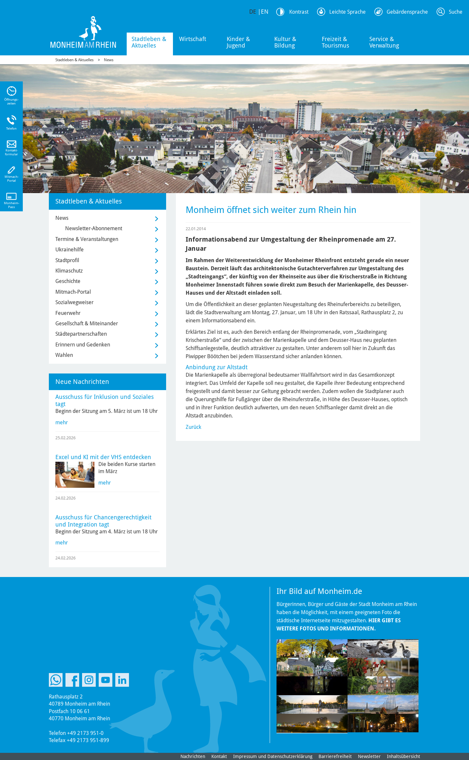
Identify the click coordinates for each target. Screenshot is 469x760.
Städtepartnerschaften (81, 334)
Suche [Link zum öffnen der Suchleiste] (455, 12)
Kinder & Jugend (238, 42)
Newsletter (369, 756)
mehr (61, 422)
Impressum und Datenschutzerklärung (272, 756)
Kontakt (219, 756)
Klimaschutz (69, 271)
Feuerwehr (67, 313)
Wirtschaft (192, 38)
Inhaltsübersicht (403, 756)
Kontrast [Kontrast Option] (298, 12)
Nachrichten (192, 756)
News (108, 60)
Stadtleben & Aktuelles (149, 42)
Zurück (193, 427)
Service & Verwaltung (384, 42)
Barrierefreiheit (335, 756)
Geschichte (67, 281)
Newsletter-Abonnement (93, 228)
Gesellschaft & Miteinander (86, 323)
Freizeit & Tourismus (335, 42)
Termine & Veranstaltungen (86, 239)
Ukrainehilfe (69, 249)
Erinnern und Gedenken (82, 345)
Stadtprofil (67, 260)
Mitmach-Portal (73, 292)
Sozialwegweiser (74, 302)
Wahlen (64, 355)
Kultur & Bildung (285, 42)
